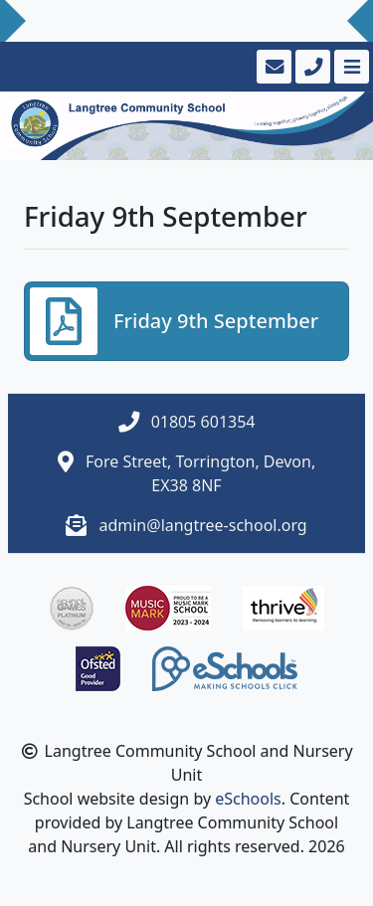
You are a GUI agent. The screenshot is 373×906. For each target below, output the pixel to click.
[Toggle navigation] (349, 67)
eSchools (248, 799)
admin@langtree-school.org (202, 525)
